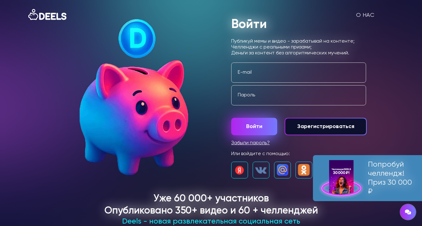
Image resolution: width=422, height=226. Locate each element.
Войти (254, 126)
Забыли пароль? (250, 143)
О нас (365, 15)
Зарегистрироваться (325, 126)
